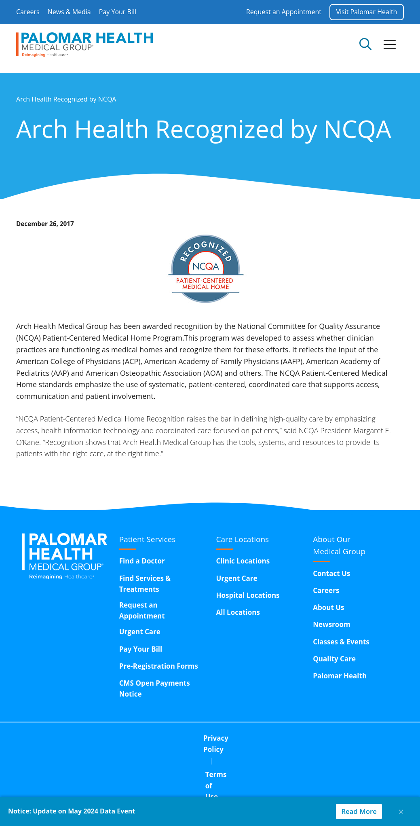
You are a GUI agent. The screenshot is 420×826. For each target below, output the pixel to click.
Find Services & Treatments (145, 584)
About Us (328, 607)
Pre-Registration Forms (158, 666)
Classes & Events (341, 641)
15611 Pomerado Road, (238, 758)
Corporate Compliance (271, 738)
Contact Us (331, 573)
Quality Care (334, 658)
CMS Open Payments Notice (154, 688)
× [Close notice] (401, 811)
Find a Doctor (142, 560)
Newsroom (331, 624)
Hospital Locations (248, 595)
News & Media (69, 11)
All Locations (238, 612)
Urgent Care (139, 631)
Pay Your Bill (117, 11)
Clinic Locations (243, 560)
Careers (28, 11)
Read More (357, 811)
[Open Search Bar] (365, 44)
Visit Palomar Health (366, 11)
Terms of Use (195, 738)
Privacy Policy (133, 738)
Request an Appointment (283, 11)
